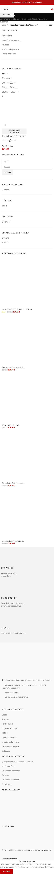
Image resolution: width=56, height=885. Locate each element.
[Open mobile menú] (5, 9)
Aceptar (6, 871)
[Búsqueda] (49, 9)
